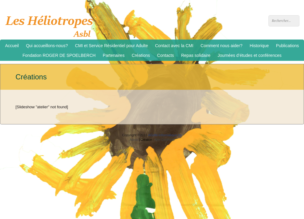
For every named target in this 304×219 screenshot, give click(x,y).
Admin (134, 139)
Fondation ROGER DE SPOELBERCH (58, 55)
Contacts (165, 55)
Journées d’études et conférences (250, 55)
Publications (287, 45)
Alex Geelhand (164, 139)
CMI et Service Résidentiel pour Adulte (111, 45)
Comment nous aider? (222, 45)
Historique (259, 45)
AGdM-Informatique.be (165, 135)
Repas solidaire (196, 55)
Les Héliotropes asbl (51, 25)
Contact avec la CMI (174, 45)
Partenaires (114, 55)
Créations (141, 55)
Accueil (12, 45)
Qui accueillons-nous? (47, 45)
